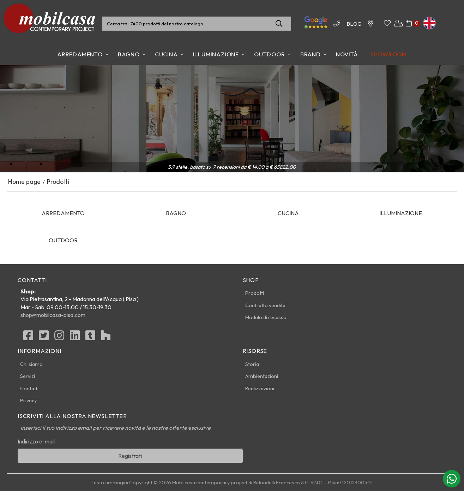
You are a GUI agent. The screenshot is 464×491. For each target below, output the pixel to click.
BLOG (354, 23)
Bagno (129, 54)
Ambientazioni (261, 376)
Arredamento (80, 54)
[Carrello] (409, 23)
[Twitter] (44, 337)
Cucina (166, 54)
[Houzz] (106, 337)
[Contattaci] (370, 23)
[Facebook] (28, 337)
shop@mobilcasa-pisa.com (52, 314)
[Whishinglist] (387, 23)
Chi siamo (31, 364)
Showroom (388, 54)
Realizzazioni (259, 388)
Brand (310, 54)
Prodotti (254, 293)
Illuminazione (216, 54)
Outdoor (269, 54)
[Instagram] (59, 337)
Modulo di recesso (266, 317)
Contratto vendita (265, 305)
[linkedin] (75, 337)
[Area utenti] (398, 23)
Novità (347, 54)
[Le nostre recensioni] (315, 27)
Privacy (28, 400)
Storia (252, 364)
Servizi (27, 376)
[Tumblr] (90, 337)
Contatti (29, 388)
